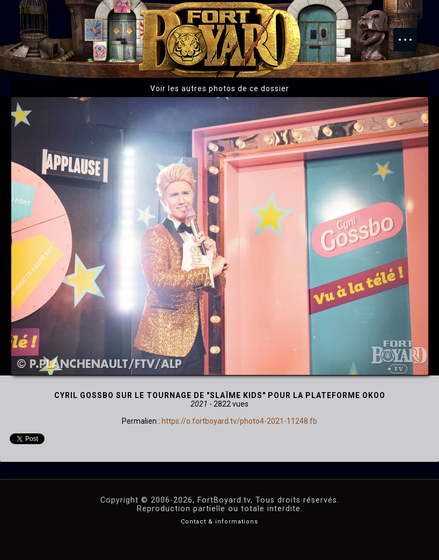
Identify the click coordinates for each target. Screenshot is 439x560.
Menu (410, 34)
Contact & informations (219, 521)
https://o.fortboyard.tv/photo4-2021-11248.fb (239, 421)
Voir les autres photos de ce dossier (219, 88)
